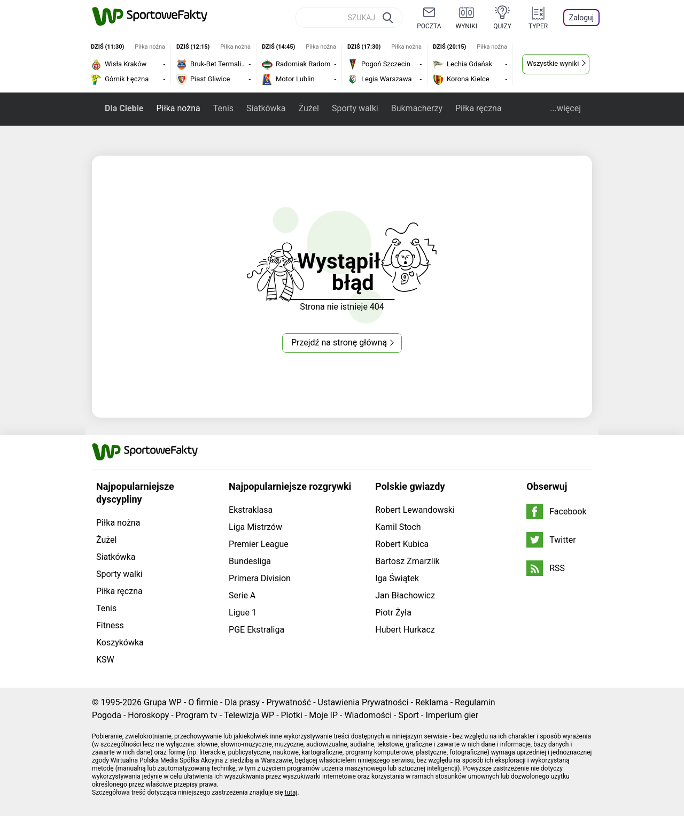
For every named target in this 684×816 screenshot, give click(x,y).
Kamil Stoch (398, 527)
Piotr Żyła (393, 612)
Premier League (259, 544)
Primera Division (260, 578)
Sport (408, 715)
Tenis (223, 108)
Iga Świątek (397, 578)
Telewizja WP (249, 715)
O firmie (203, 702)
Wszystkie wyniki (553, 63)
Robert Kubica (402, 544)
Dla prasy (242, 702)
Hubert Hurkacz (405, 630)
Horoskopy (148, 715)
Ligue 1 (242, 612)
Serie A (242, 595)
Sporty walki (355, 108)
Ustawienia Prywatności (363, 702)
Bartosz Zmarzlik (407, 561)
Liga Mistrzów (255, 527)
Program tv (196, 715)
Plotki (291, 715)
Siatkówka (265, 108)
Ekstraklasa (251, 510)
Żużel (308, 108)
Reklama (431, 702)
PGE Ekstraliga (256, 630)
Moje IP (323, 715)
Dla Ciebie (124, 108)
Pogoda (106, 715)
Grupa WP (163, 702)
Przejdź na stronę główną (339, 342)
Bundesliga (250, 561)
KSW (105, 660)
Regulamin (475, 702)
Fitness (110, 625)
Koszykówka (120, 642)
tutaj (291, 792)
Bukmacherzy (416, 108)
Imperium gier (451, 715)
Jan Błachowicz (405, 595)
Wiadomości (368, 715)
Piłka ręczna (478, 108)
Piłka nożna (178, 108)
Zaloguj (581, 17)
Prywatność (288, 702)
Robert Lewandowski (415, 510)
